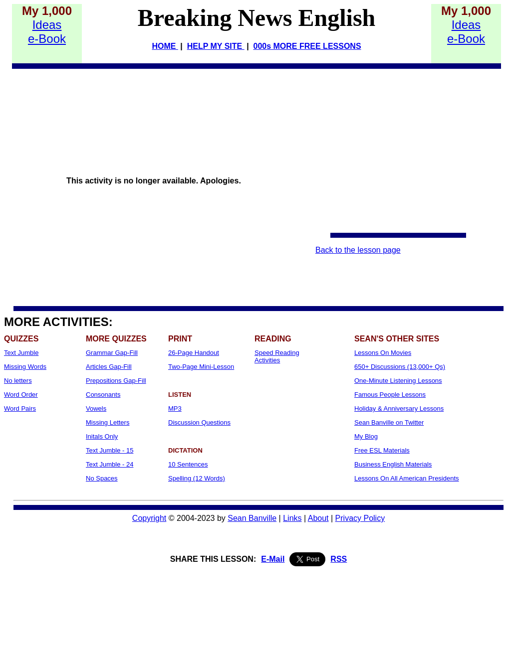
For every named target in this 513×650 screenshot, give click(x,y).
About (318, 518)
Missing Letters (107, 422)
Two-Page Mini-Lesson (201, 366)
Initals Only (102, 436)
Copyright (149, 518)
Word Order (21, 394)
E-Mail (272, 559)
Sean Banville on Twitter (389, 422)
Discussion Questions (199, 422)
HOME (165, 46)
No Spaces (102, 478)
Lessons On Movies (382, 352)
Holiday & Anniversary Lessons (399, 408)
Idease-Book (47, 31)
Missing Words (25, 366)
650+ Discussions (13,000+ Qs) (399, 366)
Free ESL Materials (382, 450)
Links (292, 518)
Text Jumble (21, 352)
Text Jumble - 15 (109, 450)
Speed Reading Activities (277, 356)
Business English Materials (393, 464)
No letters (18, 380)
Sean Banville (252, 518)
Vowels (96, 408)
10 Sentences (188, 464)
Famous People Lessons (390, 394)
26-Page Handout (193, 352)
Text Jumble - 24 (109, 464)
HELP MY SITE (216, 46)
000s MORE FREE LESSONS (307, 46)
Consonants (103, 394)
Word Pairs (20, 408)
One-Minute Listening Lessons (398, 380)
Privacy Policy (360, 518)
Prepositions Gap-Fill (116, 380)
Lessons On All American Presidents (406, 478)
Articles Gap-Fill (109, 366)
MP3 (175, 408)
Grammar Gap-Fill (112, 352)
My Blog (366, 436)
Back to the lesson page (358, 250)
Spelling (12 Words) (196, 478)
